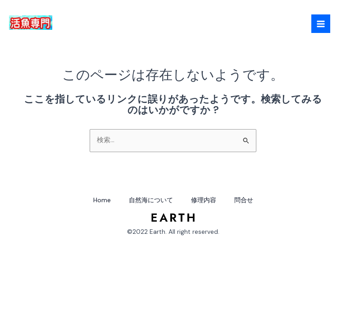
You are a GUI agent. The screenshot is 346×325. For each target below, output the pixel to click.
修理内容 (203, 200)
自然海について (151, 200)
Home (102, 200)
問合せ (243, 200)
